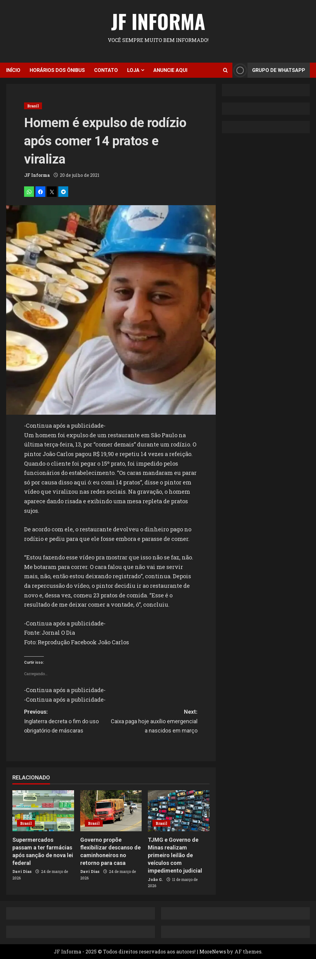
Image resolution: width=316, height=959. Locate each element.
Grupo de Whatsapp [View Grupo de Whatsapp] (268, 70)
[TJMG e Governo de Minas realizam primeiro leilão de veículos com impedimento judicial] (179, 810)
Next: (154, 722)
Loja (133, 70)
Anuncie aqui (170, 70)
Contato (106, 70)
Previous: (67, 722)
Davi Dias (21, 871)
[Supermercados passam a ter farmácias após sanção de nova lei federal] (43, 810)
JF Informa (158, 20)
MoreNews (212, 951)
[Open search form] (225, 70)
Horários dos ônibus (57, 70)
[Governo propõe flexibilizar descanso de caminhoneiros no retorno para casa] (111, 810)
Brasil (33, 105)
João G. (155, 879)
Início (13, 70)
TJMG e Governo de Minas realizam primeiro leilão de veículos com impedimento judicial (175, 855)
